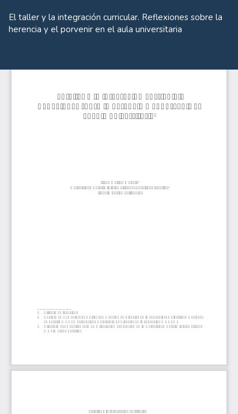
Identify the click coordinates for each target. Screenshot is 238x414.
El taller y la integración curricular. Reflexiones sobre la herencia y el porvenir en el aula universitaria (115, 23)
